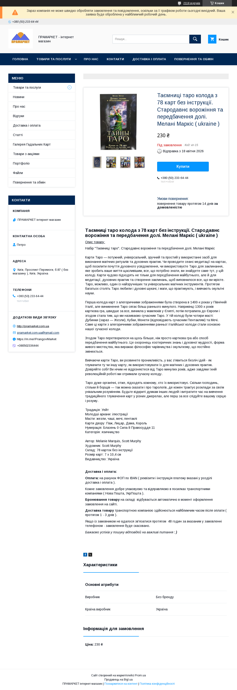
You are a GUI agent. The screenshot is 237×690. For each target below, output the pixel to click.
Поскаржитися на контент (120, 683)
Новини (18, 97)
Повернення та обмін (193, 59)
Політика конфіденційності (157, 683)
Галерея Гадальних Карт (32, 144)
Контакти (115, 59)
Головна (20, 59)
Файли (18, 173)
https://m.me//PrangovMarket (36, 339)
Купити (183, 166)
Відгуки (18, 116)
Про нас (91, 59)
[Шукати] (195, 39)
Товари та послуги (53, 59)
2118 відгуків (191, 3)
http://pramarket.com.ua (33, 326)
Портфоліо (21, 163)
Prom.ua (140, 675)
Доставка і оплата (149, 59)
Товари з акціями (26, 154)
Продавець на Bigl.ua (118, 679)
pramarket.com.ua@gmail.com (38, 332)
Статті (18, 135)
